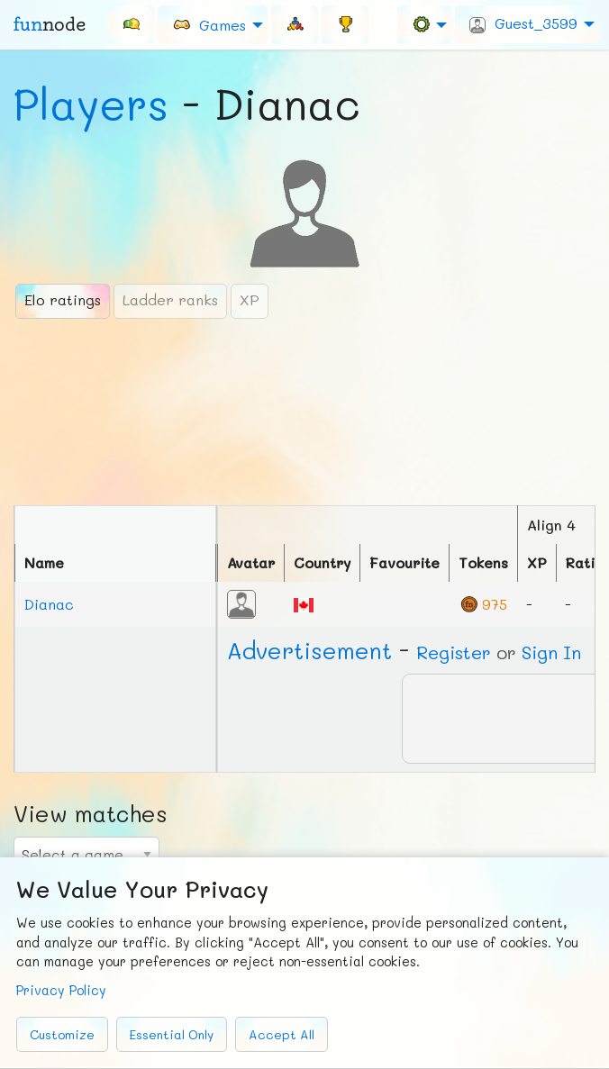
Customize (62, 1034)
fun (49, 24)
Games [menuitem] (209, 23)
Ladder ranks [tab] (170, 299)
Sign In (551, 652)
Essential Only (171, 1034)
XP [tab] (249, 299)
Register (453, 652)
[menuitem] (130, 24)
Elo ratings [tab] (62, 299)
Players (91, 103)
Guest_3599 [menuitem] (523, 23)
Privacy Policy (61, 990)
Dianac (49, 603)
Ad (309, 650)
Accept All (281, 1034)
